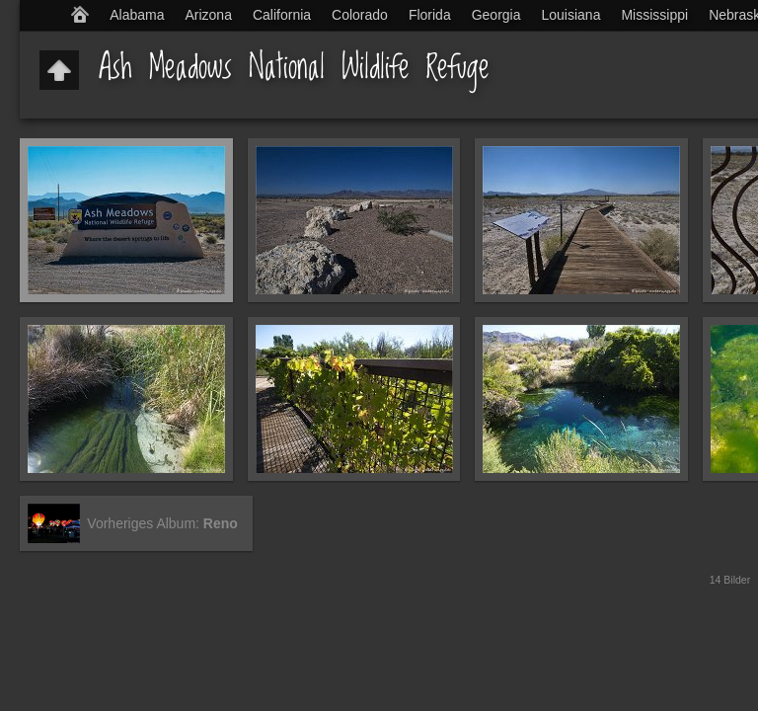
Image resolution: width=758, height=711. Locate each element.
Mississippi (654, 15)
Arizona (208, 15)
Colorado (360, 15)
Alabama (137, 15)
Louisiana (571, 15)
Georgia (496, 15)
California (282, 15)
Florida (430, 15)
